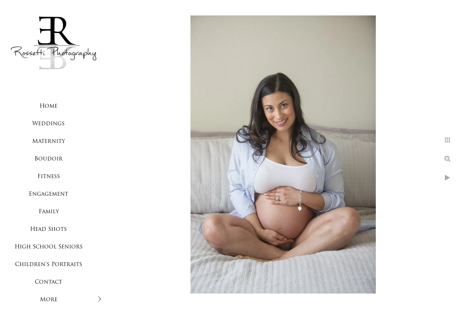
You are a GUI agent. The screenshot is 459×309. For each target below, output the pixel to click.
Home (48, 106)
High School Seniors (49, 247)
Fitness (48, 176)
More (48, 300)
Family (49, 212)
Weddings (48, 124)
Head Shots (48, 229)
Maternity (48, 141)
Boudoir (48, 159)
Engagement (48, 194)
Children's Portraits (48, 264)
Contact (48, 282)
